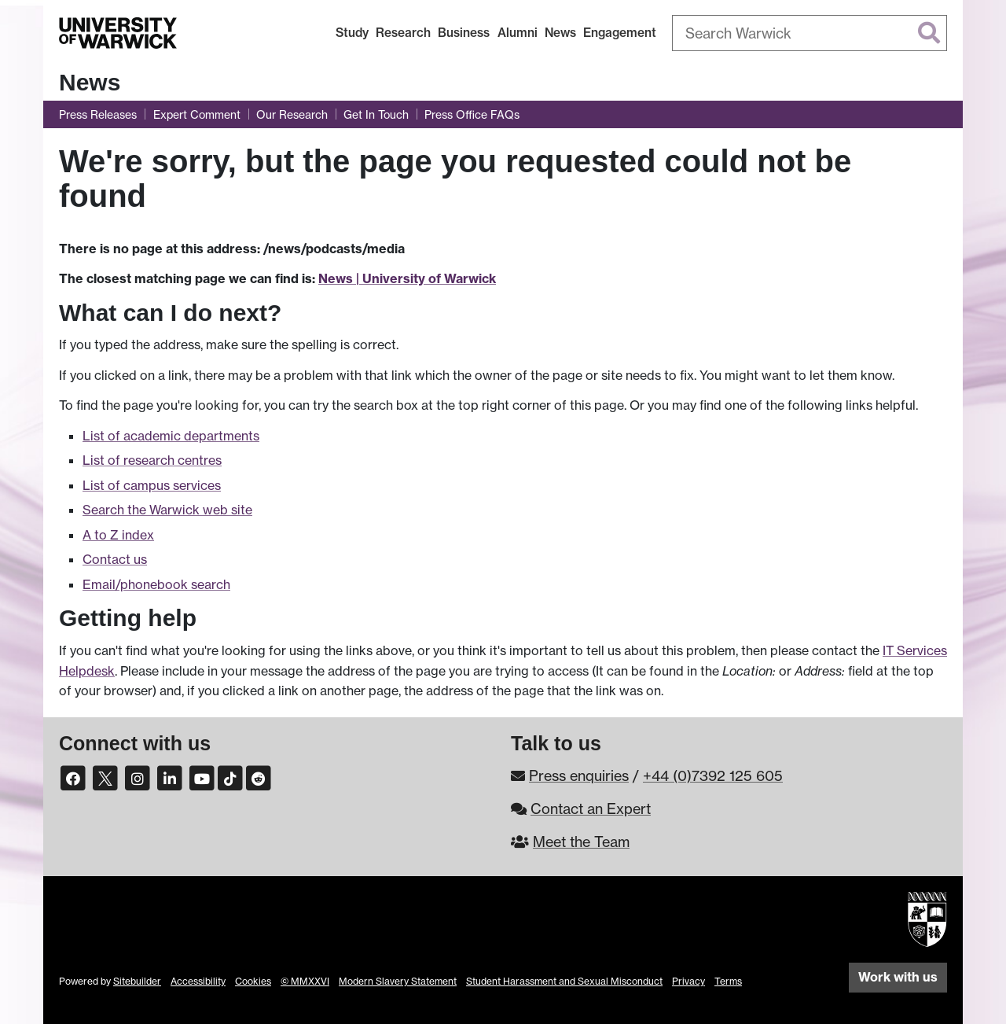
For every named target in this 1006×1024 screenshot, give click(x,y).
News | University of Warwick (407, 278)
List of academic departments (171, 436)
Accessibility (198, 981)
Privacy (688, 981)
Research (403, 32)
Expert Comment (196, 114)
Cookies (253, 981)
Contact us (115, 559)
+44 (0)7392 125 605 (713, 775)
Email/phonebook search (156, 584)
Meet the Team (581, 841)
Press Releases (98, 114)
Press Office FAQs (472, 114)
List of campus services (152, 485)
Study (352, 32)
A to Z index (118, 535)
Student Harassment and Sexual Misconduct (564, 981)
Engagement (619, 32)
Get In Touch (376, 114)
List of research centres (152, 460)
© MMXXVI (305, 981)
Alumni (517, 32)
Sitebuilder (137, 981)
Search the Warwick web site (167, 510)
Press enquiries (579, 775)
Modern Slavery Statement (398, 981)
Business (464, 32)
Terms (728, 981)
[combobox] (809, 33)
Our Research (292, 114)
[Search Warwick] (809, 33)
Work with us (898, 977)
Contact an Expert (591, 808)
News (560, 32)
